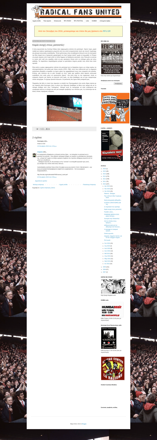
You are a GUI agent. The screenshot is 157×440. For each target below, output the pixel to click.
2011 (104, 181)
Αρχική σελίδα (36, 21)
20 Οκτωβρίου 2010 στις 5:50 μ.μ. (47, 177)
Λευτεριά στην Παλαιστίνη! (111, 218)
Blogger (84, 424)
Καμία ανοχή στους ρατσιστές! (113, 209)
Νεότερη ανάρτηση (38, 184)
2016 (104, 168)
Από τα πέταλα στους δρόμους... (110, 221)
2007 (104, 272)
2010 (104, 184)
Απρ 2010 (107, 256)
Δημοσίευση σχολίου (41, 181)
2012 (104, 179)
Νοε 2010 (107, 189)
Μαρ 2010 (107, 258)
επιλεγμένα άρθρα (105, 21)
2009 (104, 267)
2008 (104, 269)
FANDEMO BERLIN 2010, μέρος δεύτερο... (111, 215)
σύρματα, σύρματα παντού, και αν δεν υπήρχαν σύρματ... (113, 236)
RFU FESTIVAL (78, 21)
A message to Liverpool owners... (111, 230)
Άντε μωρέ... (107, 240)
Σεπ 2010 (107, 243)
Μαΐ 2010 (107, 253)
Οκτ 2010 (107, 191)
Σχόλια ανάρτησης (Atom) (47, 188)
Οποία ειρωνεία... (109, 233)
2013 (104, 176)
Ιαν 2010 (107, 263)
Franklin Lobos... (109, 212)
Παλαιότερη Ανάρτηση (89, 184)
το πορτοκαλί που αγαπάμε (112, 207)
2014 (104, 174)
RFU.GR (107, 31)
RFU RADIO (67, 21)
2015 (104, 171)
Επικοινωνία (57, 21)
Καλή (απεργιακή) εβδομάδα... (113, 200)
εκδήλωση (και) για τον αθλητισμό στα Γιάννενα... (112, 226)
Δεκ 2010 (107, 186)
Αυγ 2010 (107, 246)
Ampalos (40, 152)
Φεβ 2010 (107, 261)
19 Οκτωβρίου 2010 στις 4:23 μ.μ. (47, 146)
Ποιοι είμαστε (47, 21)
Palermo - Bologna (109, 193)
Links (87, 21)
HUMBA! (94, 21)
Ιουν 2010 (107, 251)
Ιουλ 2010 (107, 248)
